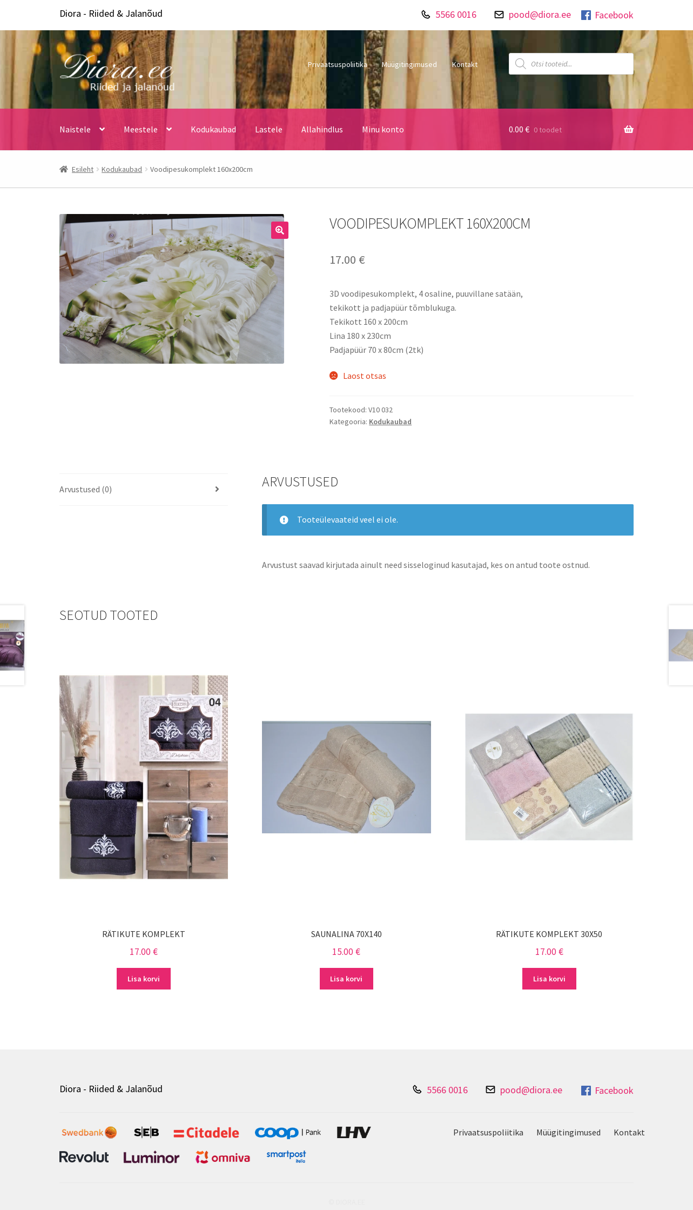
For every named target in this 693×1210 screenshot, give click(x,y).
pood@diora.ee (540, 14)
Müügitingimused (409, 64)
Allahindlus (322, 129)
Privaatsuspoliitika (337, 64)
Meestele (141, 129)
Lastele (268, 129)
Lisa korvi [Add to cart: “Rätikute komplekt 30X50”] (549, 979)
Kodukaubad (213, 129)
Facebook (607, 15)
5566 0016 (455, 14)
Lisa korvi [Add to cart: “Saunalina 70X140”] (346, 979)
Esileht (82, 169)
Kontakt (464, 64)
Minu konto (383, 129)
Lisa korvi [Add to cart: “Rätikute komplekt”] (143, 979)
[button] (279, 230)
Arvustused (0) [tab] (85, 489)
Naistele (75, 129)
